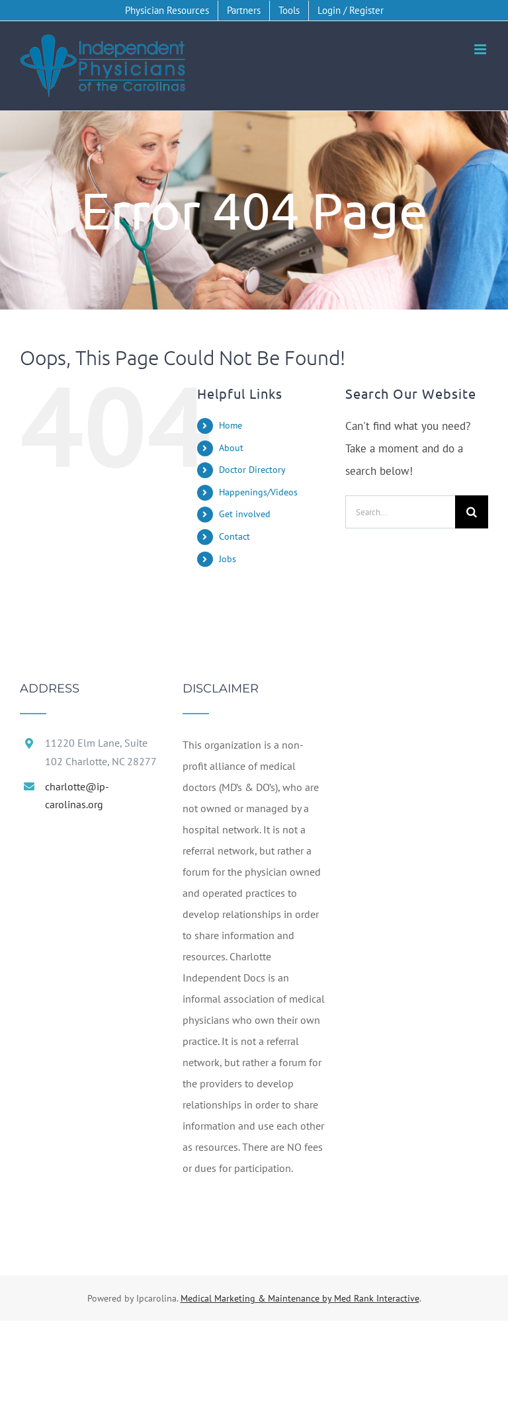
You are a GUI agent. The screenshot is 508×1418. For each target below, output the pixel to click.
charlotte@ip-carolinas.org (77, 795)
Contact (234, 536)
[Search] (471, 511)
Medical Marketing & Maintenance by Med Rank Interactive (300, 1298)
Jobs (227, 559)
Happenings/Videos (258, 492)
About (231, 448)
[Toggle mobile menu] (481, 49)
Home (230, 425)
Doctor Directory (252, 470)
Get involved (245, 514)
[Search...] (400, 511)
